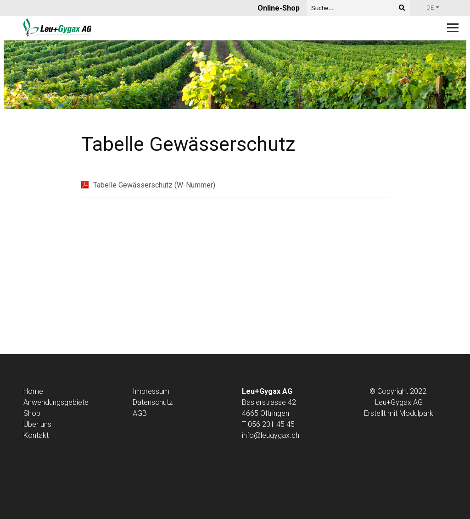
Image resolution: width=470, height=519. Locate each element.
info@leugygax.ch (270, 435)
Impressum (151, 391)
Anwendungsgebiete (56, 402)
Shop (31, 413)
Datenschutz (153, 402)
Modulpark (416, 413)
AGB (140, 413)
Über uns (37, 424)
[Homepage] (192, 28)
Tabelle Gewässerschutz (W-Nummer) (154, 185)
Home (33, 391)
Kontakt (36, 435)
